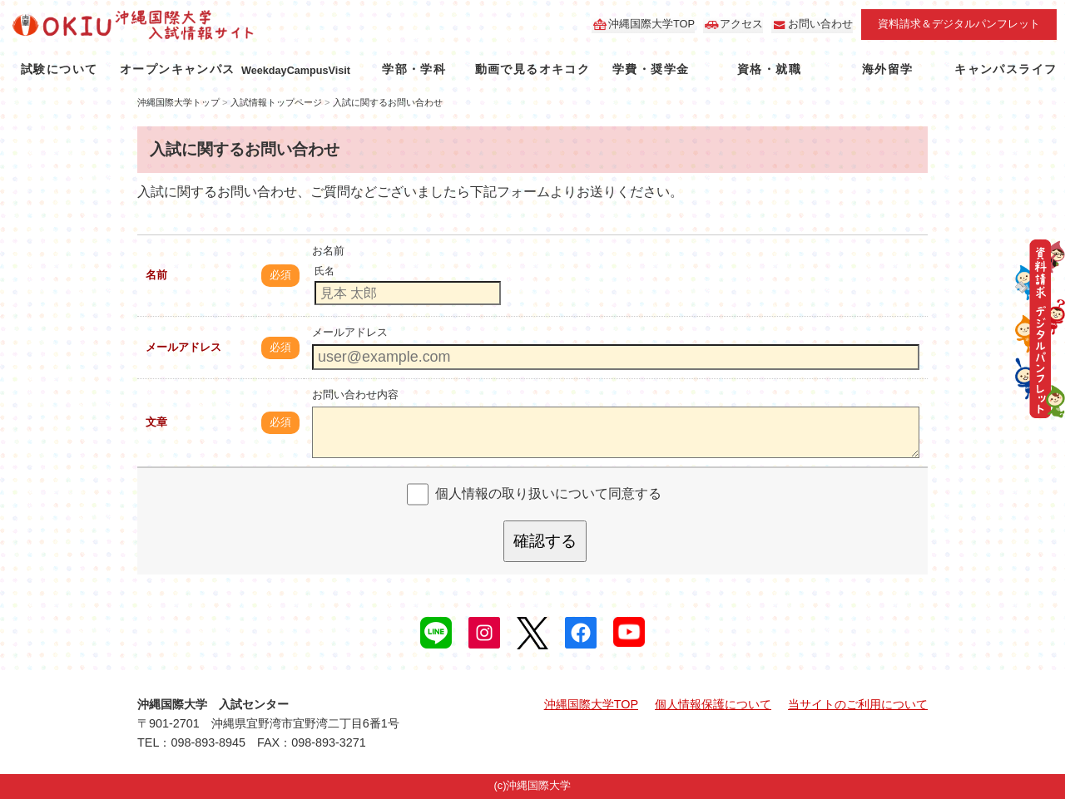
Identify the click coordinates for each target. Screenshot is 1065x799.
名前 (156, 275)
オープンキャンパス (177, 69)
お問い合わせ (820, 23)
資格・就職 (769, 69)
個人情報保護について (713, 704)
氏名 (324, 271)
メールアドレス (183, 347)
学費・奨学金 (650, 69)
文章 (156, 422)
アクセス (741, 23)
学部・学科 (414, 69)
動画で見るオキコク (533, 69)
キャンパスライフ (1005, 69)
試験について (59, 69)
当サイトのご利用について (858, 704)
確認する (545, 541)
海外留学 (888, 69)
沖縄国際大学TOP (651, 23)
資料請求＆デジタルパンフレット (959, 23)
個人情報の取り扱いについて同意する (548, 493)
